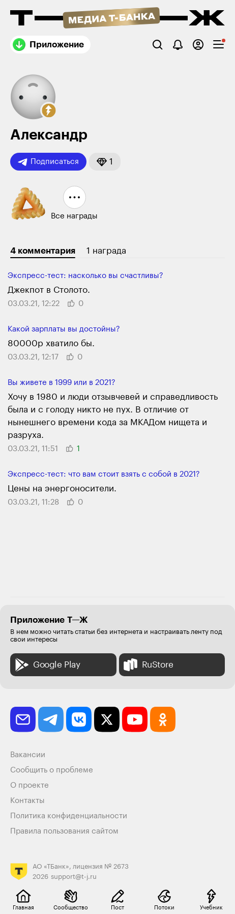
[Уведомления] (177, 44)
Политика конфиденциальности (68, 816)
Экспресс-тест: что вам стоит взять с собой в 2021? (104, 474)
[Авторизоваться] (198, 44)
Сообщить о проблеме (51, 770)
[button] (49, 110)
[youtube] (135, 719)
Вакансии (27, 755)
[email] (23, 719)
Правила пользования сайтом (64, 831)
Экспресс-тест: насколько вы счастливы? (85, 276)
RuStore (147, 665)
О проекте (29, 785)
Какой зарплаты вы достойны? (64, 329)
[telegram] (51, 719)
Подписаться (48, 162)
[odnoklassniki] (162, 719)
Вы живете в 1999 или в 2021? (61, 382)
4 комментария (42, 250)
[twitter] (107, 719)
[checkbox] (218, 44)
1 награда (106, 250)
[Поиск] (157, 44)
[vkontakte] (79, 719)
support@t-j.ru (74, 876)
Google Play (46, 665)
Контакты (27, 801)
